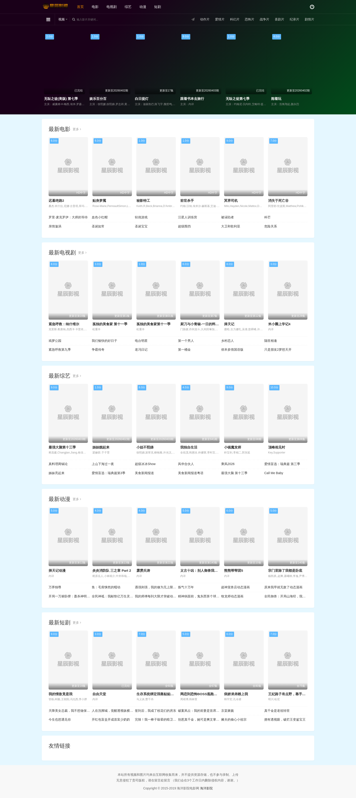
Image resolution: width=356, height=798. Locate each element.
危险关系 (270, 226)
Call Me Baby (273, 473)
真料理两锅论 (58, 464)
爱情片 (220, 19)
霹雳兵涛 (143, 570)
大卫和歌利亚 (230, 226)
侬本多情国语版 (232, 349)
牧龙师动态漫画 (232, 596)
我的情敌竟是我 (60, 694)
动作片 (205, 19)
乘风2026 (228, 464)
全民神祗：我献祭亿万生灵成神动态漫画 (113, 596)
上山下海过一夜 (103, 464)
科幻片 (235, 19)
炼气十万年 (186, 587)
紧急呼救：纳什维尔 (64, 324)
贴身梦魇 (99, 200)
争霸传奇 (98, 349)
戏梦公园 (55, 340)
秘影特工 (143, 200)
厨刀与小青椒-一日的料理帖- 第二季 (207, 324)
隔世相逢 (270, 340)
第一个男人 (186, 340)
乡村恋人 (227, 340)
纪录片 (294, 19)
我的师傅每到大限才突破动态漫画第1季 (156, 596)
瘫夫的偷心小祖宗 (234, 719)
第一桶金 (184, 349)
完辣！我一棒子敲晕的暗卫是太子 (156, 719)
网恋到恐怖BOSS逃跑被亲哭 (202, 694)
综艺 (128, 7)
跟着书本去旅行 (192, 99)
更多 (77, 129)
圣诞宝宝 (141, 226)
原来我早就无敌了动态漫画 (283, 587)
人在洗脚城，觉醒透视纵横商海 (113, 710)
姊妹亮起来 (56, 473)
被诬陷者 (227, 217)
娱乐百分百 (97, 99)
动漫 (142, 7)
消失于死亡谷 (278, 200)
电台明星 (141, 340)
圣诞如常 (98, 226)
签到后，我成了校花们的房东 (155, 710)
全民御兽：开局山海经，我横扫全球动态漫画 (285, 596)
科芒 (267, 217)
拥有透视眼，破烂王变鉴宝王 (285, 719)
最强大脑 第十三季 (234, 473)
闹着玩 (276, 99)
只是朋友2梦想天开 (278, 349)
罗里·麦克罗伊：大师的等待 (68, 217)
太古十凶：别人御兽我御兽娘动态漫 (207, 570)
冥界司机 (231, 200)
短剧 (157, 7)
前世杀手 (187, 200)
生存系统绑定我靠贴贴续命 (156, 694)
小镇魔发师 (232, 447)
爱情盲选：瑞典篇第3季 (108, 473)
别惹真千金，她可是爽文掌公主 (199, 719)
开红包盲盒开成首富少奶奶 (111, 719)
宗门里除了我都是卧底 (285, 570)
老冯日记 (141, 349)
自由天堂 (99, 694)
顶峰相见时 (276, 447)
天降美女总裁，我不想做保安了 (70, 710)
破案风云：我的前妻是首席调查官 (199, 710)
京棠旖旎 (227, 710)
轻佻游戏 (141, 217)
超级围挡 (184, 226)
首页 (80, 7)
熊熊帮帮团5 (233, 570)
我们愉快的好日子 (104, 340)
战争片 (264, 19)
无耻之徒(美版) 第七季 (61, 99)
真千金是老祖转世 (277, 710)
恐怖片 (249, 19)
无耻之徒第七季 (238, 99)
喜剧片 (279, 19)
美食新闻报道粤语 (190, 473)
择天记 (229, 324)
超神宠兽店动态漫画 (235, 587)
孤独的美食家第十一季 (153, 324)
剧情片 (309, 19)
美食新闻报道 (144, 473)
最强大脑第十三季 (62, 447)
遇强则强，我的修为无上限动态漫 (156, 587)
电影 (95, 7)
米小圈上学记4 (279, 324)
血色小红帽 (100, 217)
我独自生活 (188, 447)
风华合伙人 (186, 464)
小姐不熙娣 (144, 447)
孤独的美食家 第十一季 (109, 324)
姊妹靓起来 (100, 447)
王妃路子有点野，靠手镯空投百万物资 (297, 694)
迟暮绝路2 (56, 200)
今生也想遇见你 (60, 719)
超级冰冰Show (145, 464)
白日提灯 (141, 99)
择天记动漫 (57, 570)
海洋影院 (206, 788)
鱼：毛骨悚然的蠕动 (106, 587)
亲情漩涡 (55, 226)
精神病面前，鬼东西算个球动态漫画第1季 (199, 596)
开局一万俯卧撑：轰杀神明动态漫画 (70, 596)
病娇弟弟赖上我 (236, 694)
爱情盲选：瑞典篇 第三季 (282, 464)
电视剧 (111, 7)
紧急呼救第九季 (60, 349)
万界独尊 (55, 587)
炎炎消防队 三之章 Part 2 (111, 570)
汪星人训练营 (187, 217)
